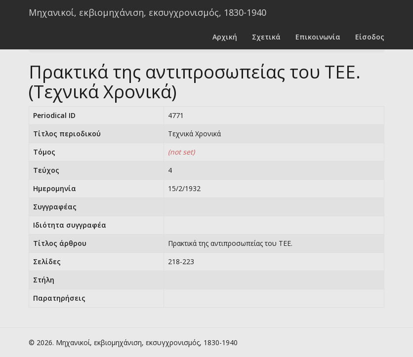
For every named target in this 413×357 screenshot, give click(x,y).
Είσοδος (369, 36)
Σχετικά (266, 36)
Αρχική (224, 36)
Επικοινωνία (317, 36)
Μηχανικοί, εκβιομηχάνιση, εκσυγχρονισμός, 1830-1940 (147, 12)
